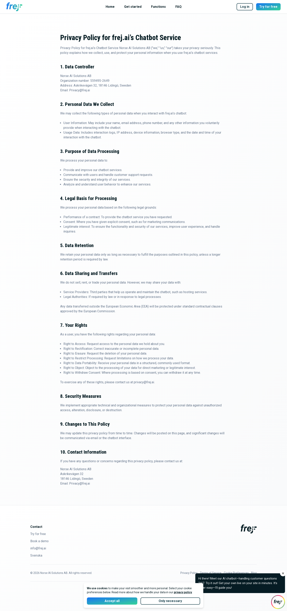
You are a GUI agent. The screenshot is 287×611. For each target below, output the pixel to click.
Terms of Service (210, 573)
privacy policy (183, 592)
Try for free (268, 7)
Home (110, 7)
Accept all (112, 601)
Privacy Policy (189, 573)
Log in (244, 7)
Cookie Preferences (236, 573)
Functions (158, 7)
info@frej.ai (38, 548)
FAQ (178, 7)
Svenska (36, 555)
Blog (254, 573)
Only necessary (170, 601)
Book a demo (39, 541)
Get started (133, 7)
